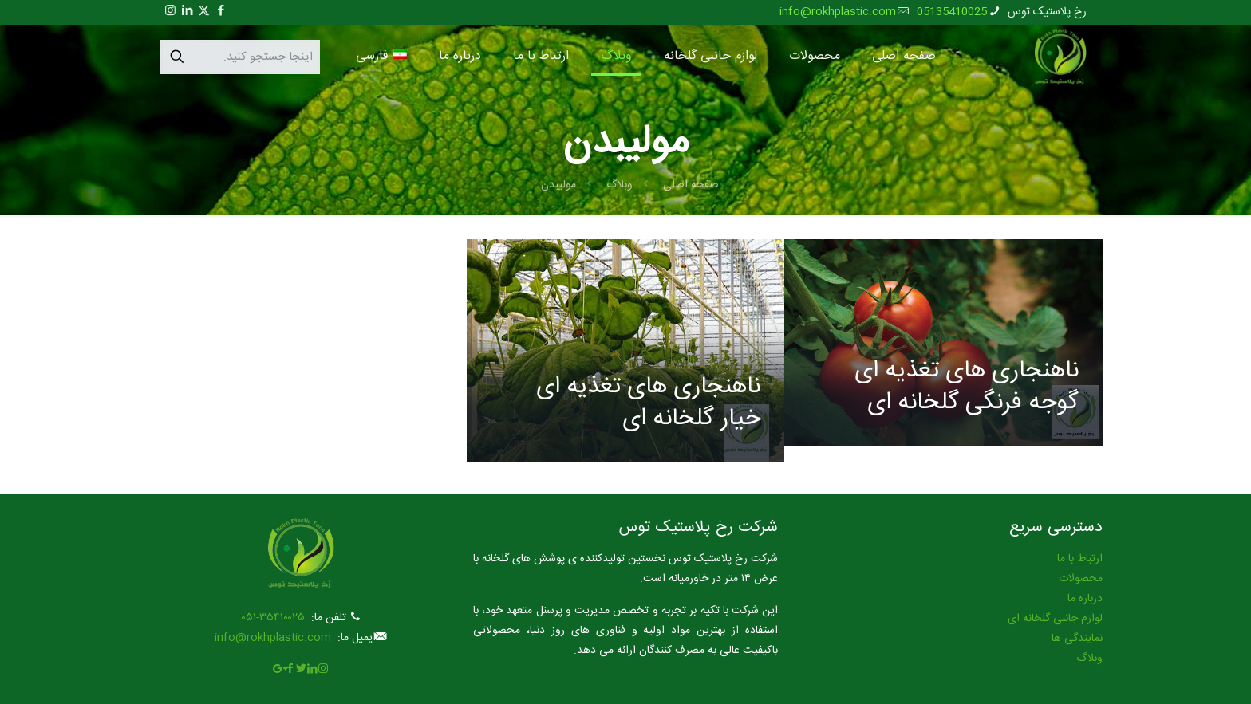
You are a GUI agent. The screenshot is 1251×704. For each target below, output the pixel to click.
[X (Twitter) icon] (204, 12)
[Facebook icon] (221, 12)
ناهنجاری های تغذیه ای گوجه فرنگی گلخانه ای (966, 387)
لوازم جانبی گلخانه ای (1055, 618)
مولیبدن (558, 185)
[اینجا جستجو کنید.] (240, 57)
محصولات (1081, 578)
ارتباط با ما (1080, 558)
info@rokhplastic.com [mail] (837, 12)
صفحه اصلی (691, 185)
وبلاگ (619, 185)
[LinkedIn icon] (187, 12)
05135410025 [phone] (952, 12)
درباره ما (1085, 598)
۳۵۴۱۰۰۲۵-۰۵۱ (273, 617)
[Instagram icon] (170, 12)
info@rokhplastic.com (273, 637)
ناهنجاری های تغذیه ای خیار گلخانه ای (648, 403)
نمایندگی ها (1077, 638)
